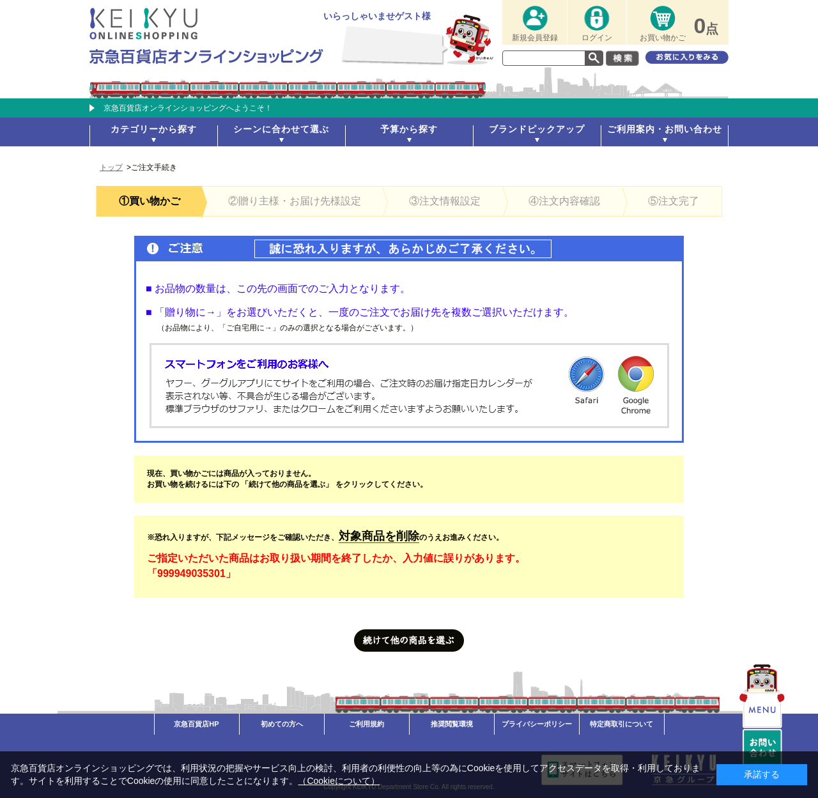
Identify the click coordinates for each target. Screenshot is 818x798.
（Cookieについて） (339, 781)
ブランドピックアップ (537, 129)
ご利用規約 (366, 724)
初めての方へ (282, 724)
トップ (111, 167)
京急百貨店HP (196, 724)
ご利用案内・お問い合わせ (664, 129)
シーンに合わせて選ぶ (281, 129)
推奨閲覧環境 (452, 724)
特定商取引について (621, 724)
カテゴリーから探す (154, 129)
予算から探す (409, 129)
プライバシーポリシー (537, 724)
